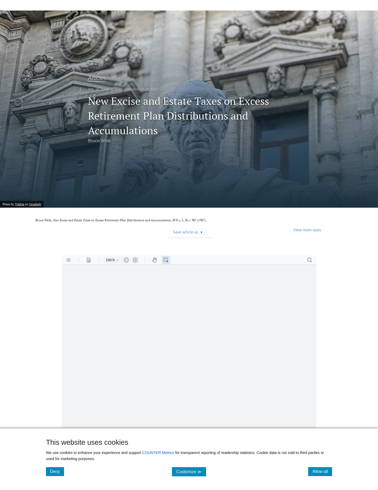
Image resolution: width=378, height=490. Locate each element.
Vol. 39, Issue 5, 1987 (105, 89)
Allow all (322, 471)
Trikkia (20, 204)
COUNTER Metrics (158, 453)
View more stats (307, 230)
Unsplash (35, 204)
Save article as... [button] (187, 232)
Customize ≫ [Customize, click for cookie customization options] (191, 471)
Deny (57, 471)
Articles (97, 78)
